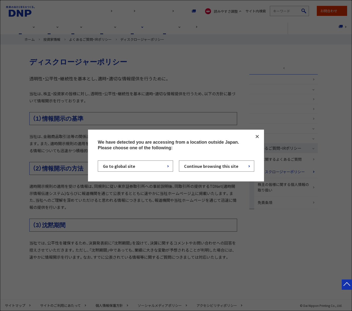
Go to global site (119, 166)
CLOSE (257, 136)
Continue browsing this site (211, 166)
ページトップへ (347, 289)
